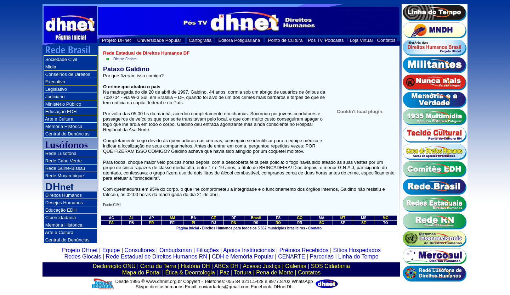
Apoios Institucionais (249, 250)
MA (321, 218)
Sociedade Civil (61, 59)
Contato (315, 228)
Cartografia (200, 40)
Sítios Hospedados (357, 250)
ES (278, 218)
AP (151, 218)
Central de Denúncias (67, 134)
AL (131, 218)
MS (363, 218)
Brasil (256, 218)
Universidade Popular (159, 40)
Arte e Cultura (59, 119)
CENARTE (291, 257)
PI (193, 223)
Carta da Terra (158, 266)
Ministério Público (63, 104)
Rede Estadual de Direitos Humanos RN (156, 257)
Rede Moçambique (64, 175)
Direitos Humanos (63, 195)
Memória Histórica (64, 126)
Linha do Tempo (358, 257)
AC (111, 218)
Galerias (295, 266)
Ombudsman (175, 250)
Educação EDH (61, 111)
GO (300, 218)
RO (278, 223)
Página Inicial (187, 228)
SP (342, 223)
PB (131, 223)
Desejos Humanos (64, 202)
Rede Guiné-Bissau (65, 168)
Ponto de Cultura (285, 40)
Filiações (208, 250)
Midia (50, 66)
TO (385, 223)
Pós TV (315, 40)
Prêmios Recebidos (304, 250)
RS (255, 223)
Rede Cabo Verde (63, 160)
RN (233, 223)
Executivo (55, 81)
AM (172, 218)
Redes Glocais (82, 257)
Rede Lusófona (60, 153)
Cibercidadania (60, 217)
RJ (213, 223)
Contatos (386, 40)
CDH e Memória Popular (242, 257)
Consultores (140, 250)
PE (172, 223)
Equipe (111, 250)
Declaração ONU (114, 266)
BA (193, 218)
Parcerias (322, 257)
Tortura (242, 272)
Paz (225, 272)
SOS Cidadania (330, 266)
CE (213, 218)
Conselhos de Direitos (67, 74)
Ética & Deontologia (190, 272)
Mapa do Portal (141, 272)
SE (363, 223)
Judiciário (55, 96)
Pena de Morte (274, 272)
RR (299, 223)
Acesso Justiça (261, 266)
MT (342, 218)
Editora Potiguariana (239, 40)
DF (233, 218)
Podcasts (334, 40)
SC (321, 223)
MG (386, 218)
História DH (195, 266)
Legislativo (56, 89)
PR (151, 223)
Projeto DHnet (116, 40)
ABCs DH (226, 266)
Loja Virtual (361, 40)
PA (111, 223)
